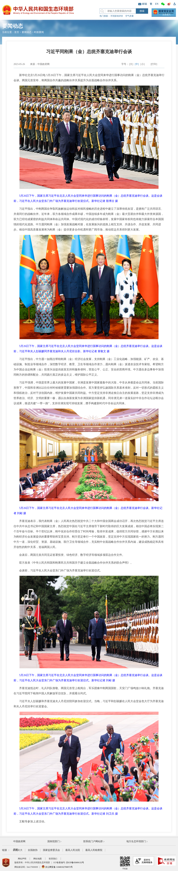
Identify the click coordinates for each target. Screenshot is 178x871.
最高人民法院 (72, 850)
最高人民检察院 (93, 850)
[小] (142, 64)
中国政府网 (19, 841)
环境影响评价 (117, 16)
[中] (137, 64)
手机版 (125, 863)
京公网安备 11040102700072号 (57, 867)
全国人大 (17, 850)
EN (156, 4)
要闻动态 (26, 32)
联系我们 (53, 858)
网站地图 (37, 858)
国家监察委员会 (51, 850)
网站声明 (22, 858)
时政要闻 (39, 32)
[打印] (154, 64)
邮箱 (142, 4)
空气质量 (129, 16)
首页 (16, 32)
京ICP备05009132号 (75, 862)
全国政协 (33, 850)
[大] (131, 64)
